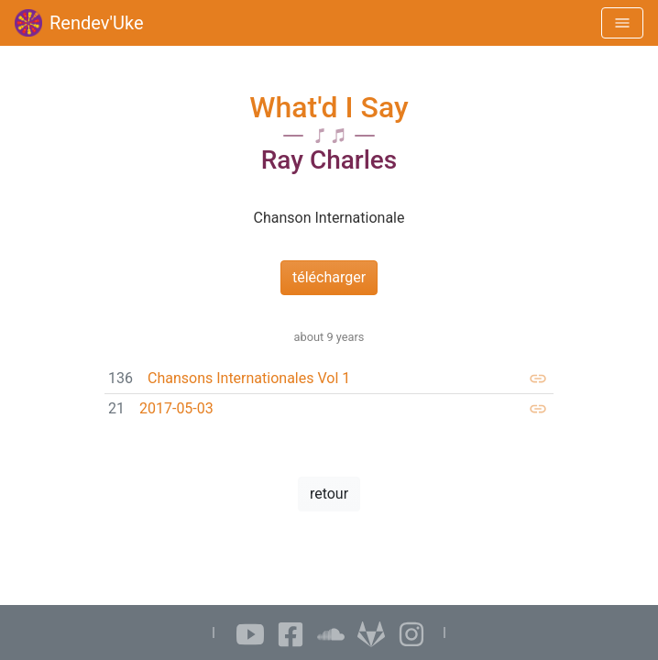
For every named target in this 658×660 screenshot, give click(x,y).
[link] (329, 379)
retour (329, 493)
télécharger (329, 277)
